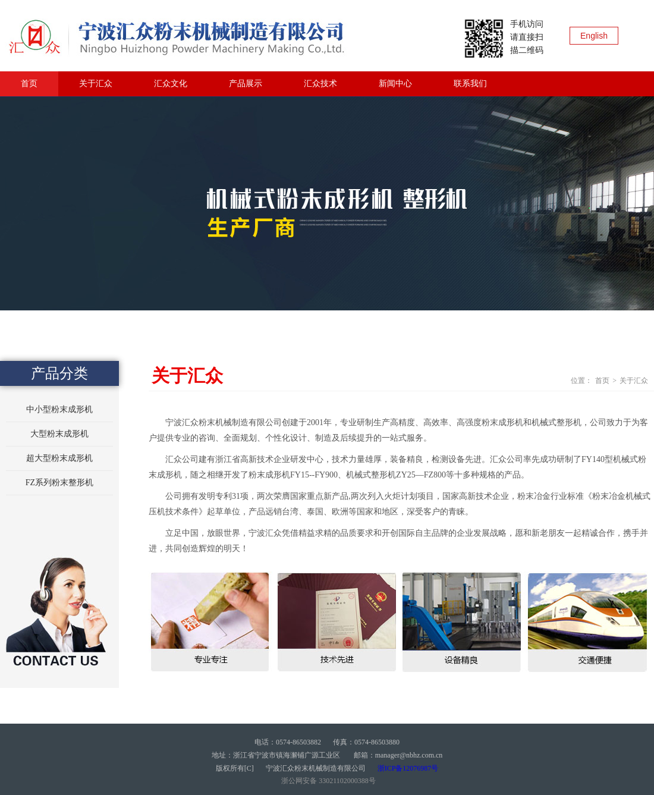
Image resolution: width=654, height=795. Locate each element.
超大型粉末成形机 (59, 458)
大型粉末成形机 (59, 433)
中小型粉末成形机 (59, 409)
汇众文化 (170, 83)
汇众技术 (320, 83)
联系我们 (470, 83)
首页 (29, 83)
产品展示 (245, 83)
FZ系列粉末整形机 (59, 482)
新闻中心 (395, 83)
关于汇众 (95, 83)
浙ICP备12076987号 (408, 768)
